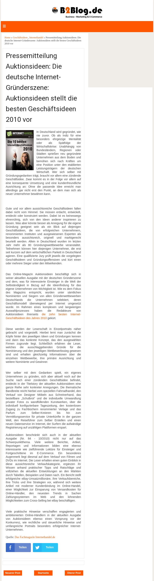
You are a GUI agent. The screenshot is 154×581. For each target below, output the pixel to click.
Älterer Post (74, 573)
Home (8, 37)
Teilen (16, 547)
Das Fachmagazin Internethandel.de (35, 537)
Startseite (43, 573)
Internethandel (36, 37)
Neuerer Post (12, 573)
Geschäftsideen (20, 37)
